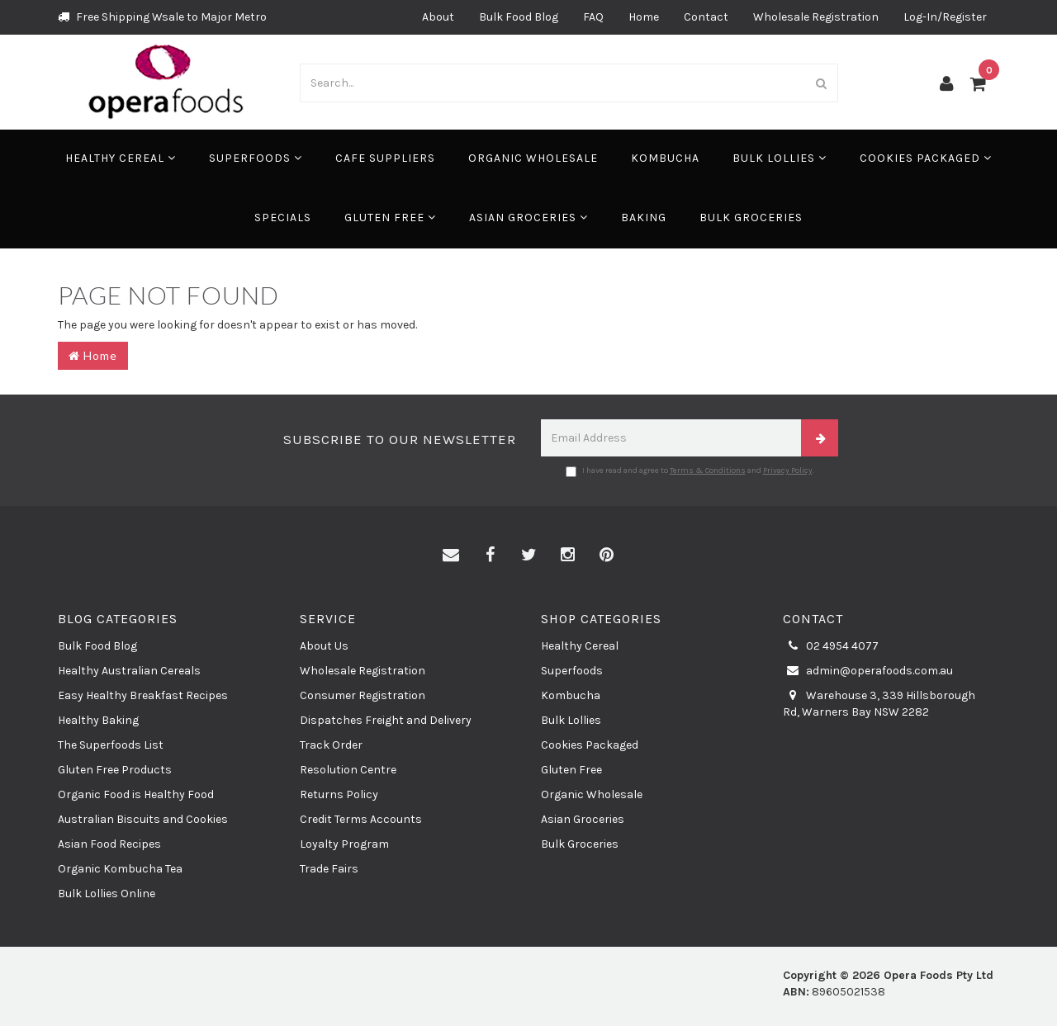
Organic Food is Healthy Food (136, 794)
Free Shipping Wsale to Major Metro (162, 17)
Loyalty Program (344, 844)
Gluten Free (390, 217)
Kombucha (665, 158)
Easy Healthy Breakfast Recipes (143, 695)
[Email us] (450, 555)
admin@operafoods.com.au (868, 671)
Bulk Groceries (751, 217)
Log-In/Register (945, 17)
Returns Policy (339, 794)
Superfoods (255, 158)
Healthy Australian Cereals (129, 671)
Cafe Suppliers (385, 158)
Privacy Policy (788, 470)
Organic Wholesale (533, 158)
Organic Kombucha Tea (120, 869)
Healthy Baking (98, 720)
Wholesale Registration (816, 17)
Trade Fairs (329, 869)
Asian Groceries (528, 217)
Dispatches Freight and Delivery (386, 720)
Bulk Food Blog (518, 17)
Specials (282, 217)
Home (643, 17)
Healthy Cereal (120, 158)
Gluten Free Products (115, 770)
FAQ (593, 17)
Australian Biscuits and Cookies (143, 819)
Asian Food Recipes (109, 844)
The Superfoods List (111, 745)
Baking (643, 217)
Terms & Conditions (708, 470)
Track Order (331, 745)
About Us (324, 646)
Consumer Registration (362, 695)
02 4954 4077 (831, 646)
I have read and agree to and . (690, 471)
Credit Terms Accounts (361, 819)
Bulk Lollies (779, 158)
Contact (706, 17)
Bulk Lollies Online (106, 894)
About (438, 17)
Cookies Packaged (926, 158)
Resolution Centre (348, 770)
